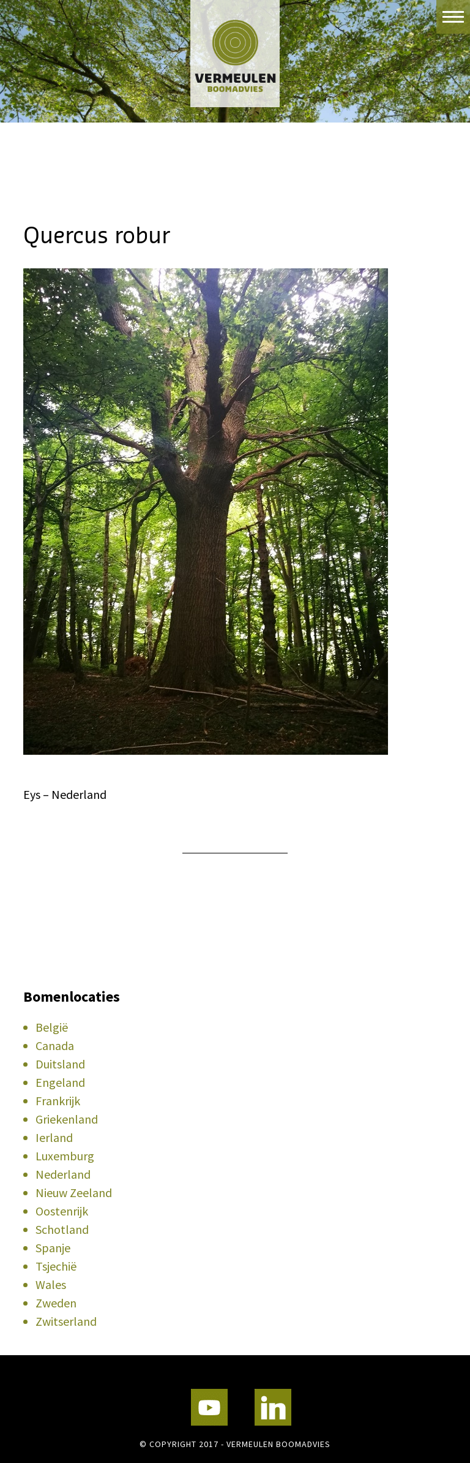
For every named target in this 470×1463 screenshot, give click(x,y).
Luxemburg (64, 1155)
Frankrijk (57, 1100)
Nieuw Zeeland (73, 1192)
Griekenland (66, 1119)
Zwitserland (66, 1321)
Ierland (54, 1137)
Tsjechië (55, 1266)
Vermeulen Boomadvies (235, 53)
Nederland (63, 1174)
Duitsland (60, 1064)
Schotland (62, 1229)
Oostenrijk (61, 1211)
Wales (50, 1284)
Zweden (55, 1302)
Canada (54, 1045)
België (51, 1027)
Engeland (60, 1082)
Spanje (52, 1247)
